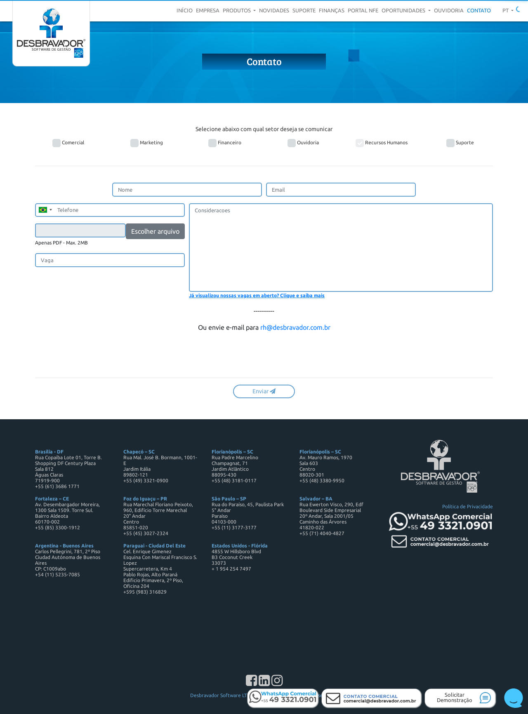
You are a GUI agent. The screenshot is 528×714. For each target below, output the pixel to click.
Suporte (304, 10)
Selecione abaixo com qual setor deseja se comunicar (264, 129)
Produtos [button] (237, 10)
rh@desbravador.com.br (295, 327)
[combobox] (44, 210)
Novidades (274, 10)
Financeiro (224, 143)
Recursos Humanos (382, 143)
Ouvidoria (449, 10)
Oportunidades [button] (404, 10)
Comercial (68, 143)
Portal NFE (363, 10)
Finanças (331, 10)
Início (185, 10)
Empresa (207, 10)
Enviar (264, 391)
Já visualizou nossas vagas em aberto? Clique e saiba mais (257, 295)
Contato (479, 10)
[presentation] (97, 355)
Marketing (146, 143)
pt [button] (506, 10)
